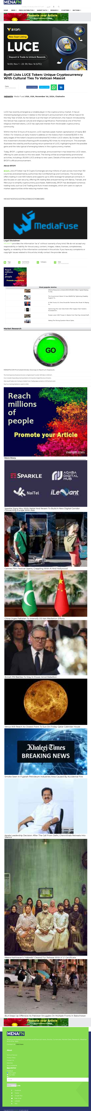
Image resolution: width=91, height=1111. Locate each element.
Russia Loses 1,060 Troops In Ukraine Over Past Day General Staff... (69, 315)
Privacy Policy (11, 1053)
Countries (65, 10)
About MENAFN (12, 1061)
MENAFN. (16, 1105)
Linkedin (15, 1096)
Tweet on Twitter (44, 87)
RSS (14, 1099)
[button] (53, 7)
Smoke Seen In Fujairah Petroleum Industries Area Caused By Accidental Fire (43, 774)
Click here (19, 1040)
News (13, 10)
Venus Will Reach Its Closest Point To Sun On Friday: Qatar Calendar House (42, 724)
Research (54, 10)
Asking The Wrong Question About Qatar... (61, 320)
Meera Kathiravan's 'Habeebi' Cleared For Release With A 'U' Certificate (40, 953)
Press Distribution (26, 10)
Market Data (42, 10)
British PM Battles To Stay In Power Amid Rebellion (30, 675)
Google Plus (16, 1091)
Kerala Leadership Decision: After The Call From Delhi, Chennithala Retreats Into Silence (44, 833)
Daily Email (16, 1094)
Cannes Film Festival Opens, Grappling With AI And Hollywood (35, 568)
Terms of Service (12, 1050)
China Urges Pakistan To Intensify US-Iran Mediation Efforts (34, 617)
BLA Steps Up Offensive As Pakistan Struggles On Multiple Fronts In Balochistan (44, 1011)
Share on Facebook (32, 87)
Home (6, 10)
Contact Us (10, 1056)
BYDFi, (7, 171)
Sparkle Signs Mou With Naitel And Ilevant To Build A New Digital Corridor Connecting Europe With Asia (41, 509)
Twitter (15, 1088)
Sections (76, 10)
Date (7, 86)
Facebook (16, 1086)
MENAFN (8, 96)
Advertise (10, 1058)
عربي (48, 7)
